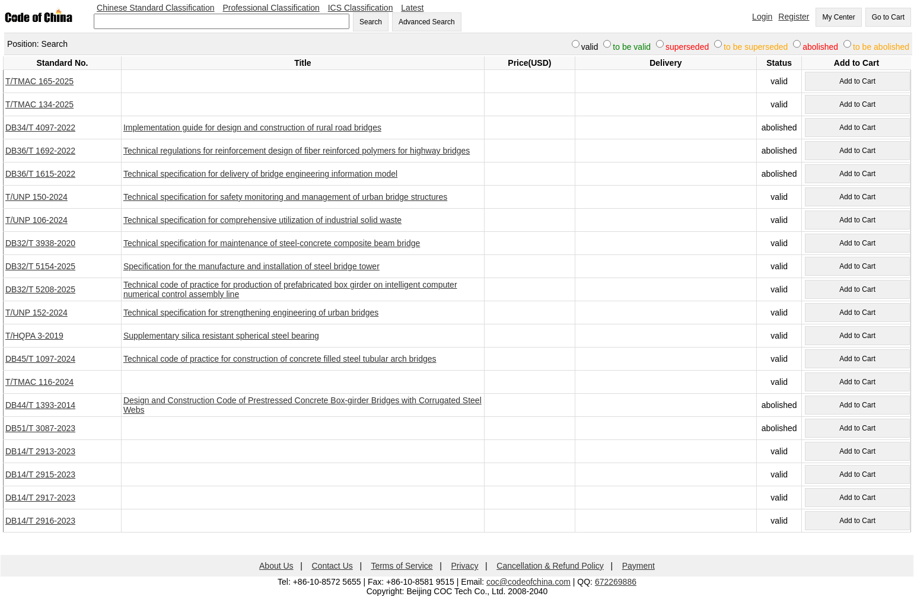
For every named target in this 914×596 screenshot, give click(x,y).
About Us (276, 565)
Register (793, 16)
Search (370, 22)
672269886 (615, 582)
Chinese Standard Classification (155, 7)
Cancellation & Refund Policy (550, 565)
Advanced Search (427, 22)
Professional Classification (270, 7)
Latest (412, 7)
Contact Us (332, 565)
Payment (638, 565)
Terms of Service (401, 565)
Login (762, 16)
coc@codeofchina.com (528, 582)
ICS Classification (360, 7)
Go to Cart (888, 17)
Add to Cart (857, 81)
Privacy (465, 565)
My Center (838, 17)
